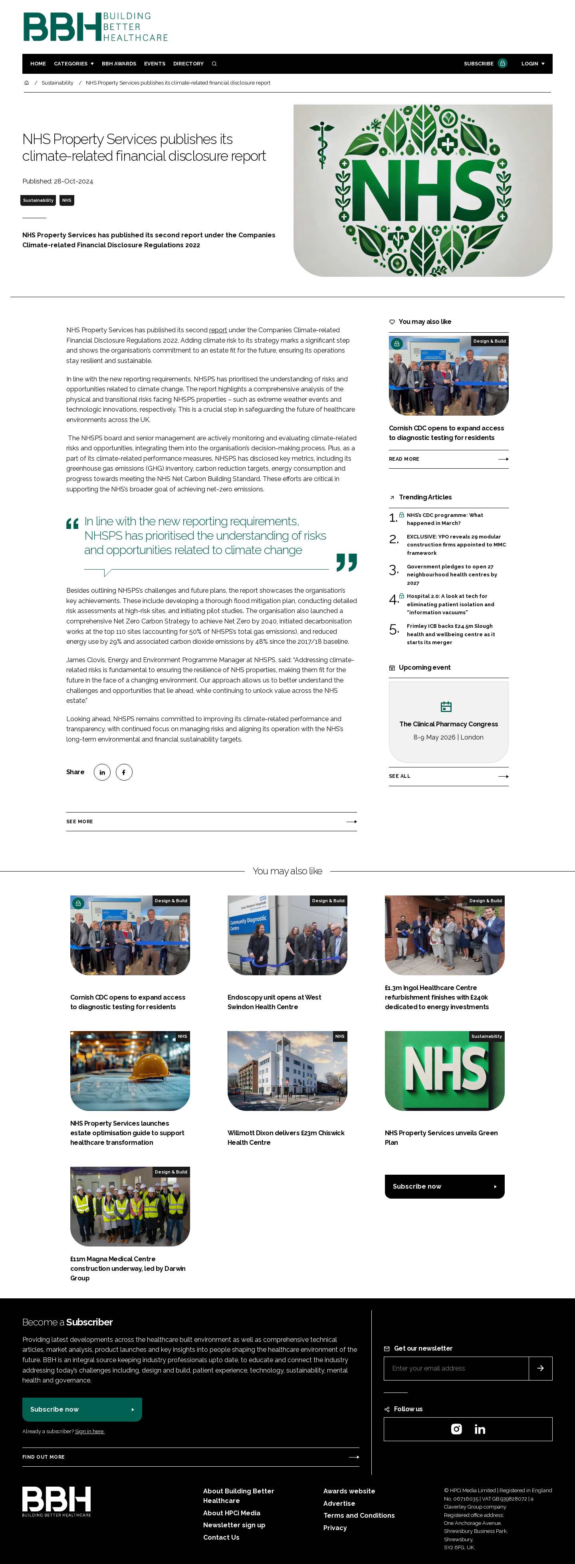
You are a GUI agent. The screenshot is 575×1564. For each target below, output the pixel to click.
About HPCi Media (231, 1513)
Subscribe (485, 64)
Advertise (339, 1503)
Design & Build (490, 341)
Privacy (335, 1528)
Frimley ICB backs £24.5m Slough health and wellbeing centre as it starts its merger (451, 634)
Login (529, 64)
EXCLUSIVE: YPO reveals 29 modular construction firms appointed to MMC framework (456, 545)
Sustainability (38, 200)
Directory (188, 64)
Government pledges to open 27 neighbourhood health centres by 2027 (452, 575)
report (218, 330)
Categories (70, 64)
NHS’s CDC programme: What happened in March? (445, 519)
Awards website (349, 1491)
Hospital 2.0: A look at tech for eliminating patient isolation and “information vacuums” (450, 604)
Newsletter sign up (234, 1525)
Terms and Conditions (359, 1515)
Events (154, 64)
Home (38, 64)
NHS (66, 200)
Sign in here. (90, 1431)
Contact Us (221, 1537)
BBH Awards (119, 64)
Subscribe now (417, 1186)
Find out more (43, 1457)
